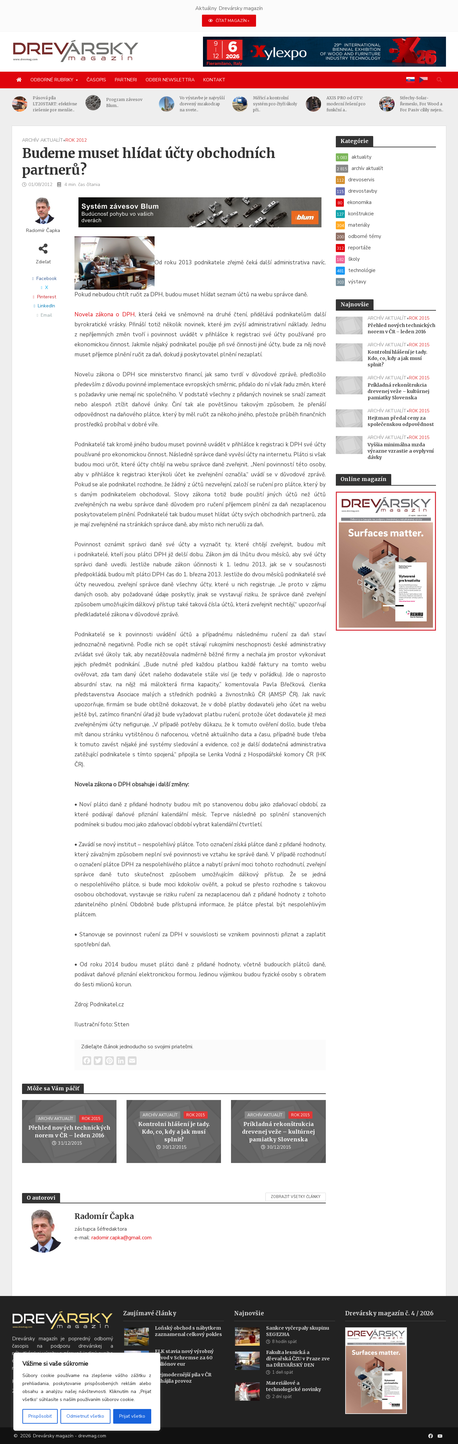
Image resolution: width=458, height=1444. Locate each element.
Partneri (126, 80)
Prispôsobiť (40, 1416)
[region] (86, 1392)
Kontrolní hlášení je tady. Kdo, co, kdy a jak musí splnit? (174, 1132)
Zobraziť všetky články (295, 1196)
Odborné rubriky (51, 80)
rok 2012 (76, 140)
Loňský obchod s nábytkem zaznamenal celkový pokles (188, 1341)
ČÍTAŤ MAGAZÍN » (228, 20)
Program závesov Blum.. (137, 102)
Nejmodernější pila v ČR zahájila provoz (183, 1388)
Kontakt (214, 80)
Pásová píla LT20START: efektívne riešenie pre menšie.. (67, 103)
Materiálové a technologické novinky (293, 1396)
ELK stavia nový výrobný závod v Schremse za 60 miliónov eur (184, 1367)
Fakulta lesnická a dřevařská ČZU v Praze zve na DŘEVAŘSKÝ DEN (298, 1368)
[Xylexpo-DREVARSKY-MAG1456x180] (324, 51)
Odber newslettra (170, 80)
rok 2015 (91, 1118)
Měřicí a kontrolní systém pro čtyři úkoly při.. (287, 103)
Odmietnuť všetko (85, 1416)
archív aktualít (42, 140)
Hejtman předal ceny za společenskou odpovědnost (401, 421)
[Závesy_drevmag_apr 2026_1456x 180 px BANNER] (199, 216)
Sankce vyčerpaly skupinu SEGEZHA (297, 1341)
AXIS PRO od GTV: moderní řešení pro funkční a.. (358, 103)
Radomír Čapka (43, 230)
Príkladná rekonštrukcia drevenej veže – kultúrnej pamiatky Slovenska (278, 1132)
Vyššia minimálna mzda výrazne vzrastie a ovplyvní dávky (401, 451)
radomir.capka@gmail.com (121, 1237)
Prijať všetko (132, 1416)
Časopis (96, 80)
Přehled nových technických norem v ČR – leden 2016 (69, 1131)
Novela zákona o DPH (104, 314)
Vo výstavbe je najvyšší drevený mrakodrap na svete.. (214, 103)
